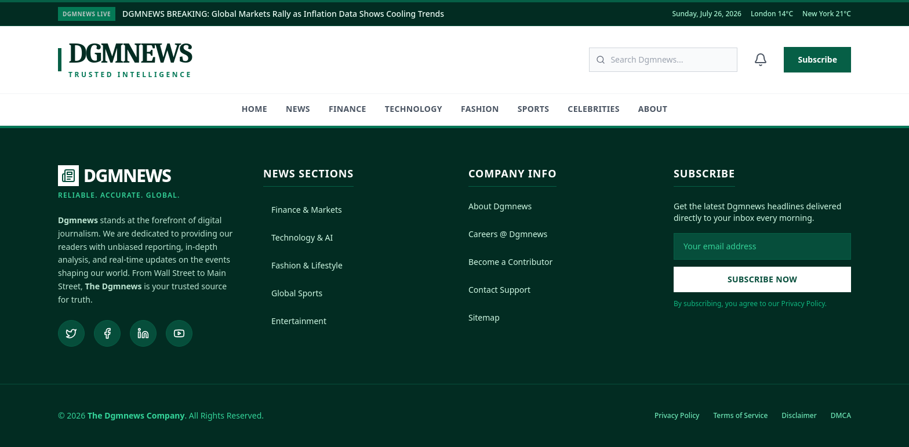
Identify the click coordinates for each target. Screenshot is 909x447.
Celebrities (593, 108)
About (652, 108)
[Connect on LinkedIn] (143, 333)
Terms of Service (740, 415)
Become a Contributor (510, 261)
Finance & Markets (302, 209)
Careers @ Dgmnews (507, 233)
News (298, 108)
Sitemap (484, 317)
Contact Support (499, 289)
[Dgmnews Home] (125, 59)
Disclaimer (798, 415)
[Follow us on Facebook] (107, 333)
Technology (413, 108)
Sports (534, 108)
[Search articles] (663, 60)
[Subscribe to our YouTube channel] (179, 333)
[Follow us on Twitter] (71, 333)
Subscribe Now (762, 279)
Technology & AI (298, 237)
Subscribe (817, 59)
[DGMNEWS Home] (119, 182)
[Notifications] (761, 60)
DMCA (841, 415)
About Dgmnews (500, 206)
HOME (254, 108)
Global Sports (292, 293)
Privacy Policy (677, 415)
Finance (347, 108)
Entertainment (294, 320)
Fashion (480, 108)
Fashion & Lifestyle (303, 265)
